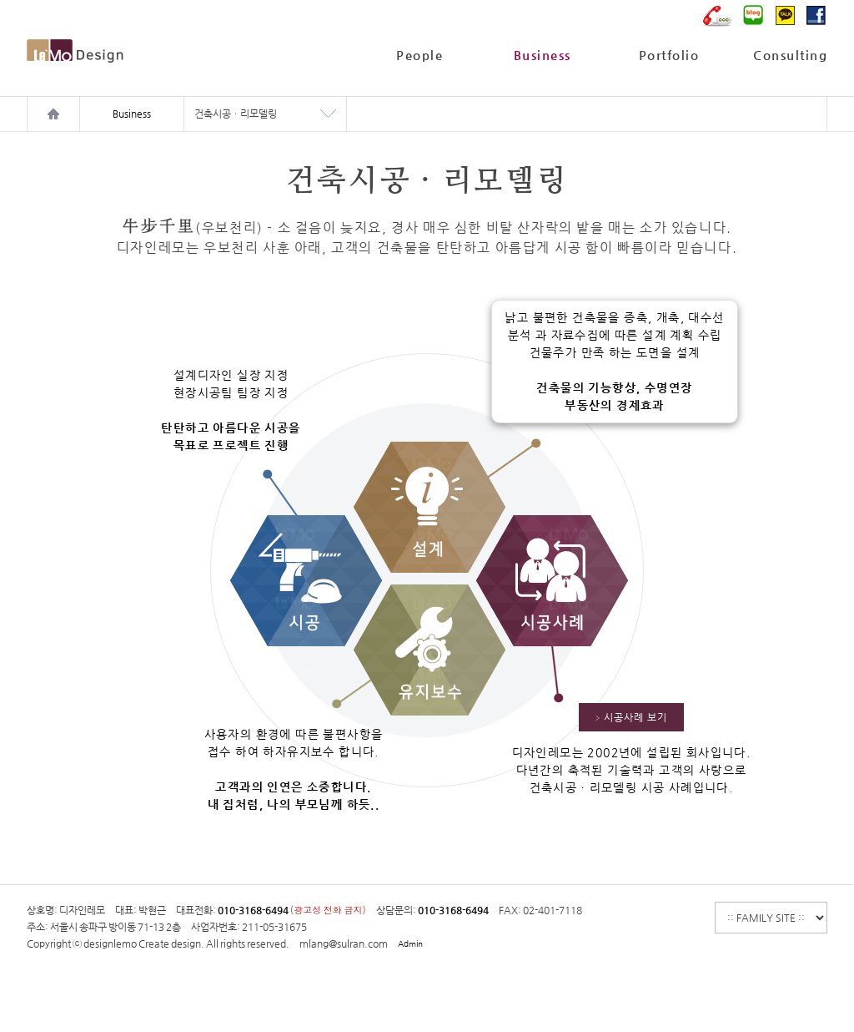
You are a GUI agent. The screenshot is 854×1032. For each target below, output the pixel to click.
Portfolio (669, 55)
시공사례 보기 (631, 717)
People (419, 55)
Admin (410, 944)
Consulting (790, 55)
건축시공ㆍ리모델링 (235, 113)
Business (542, 55)
